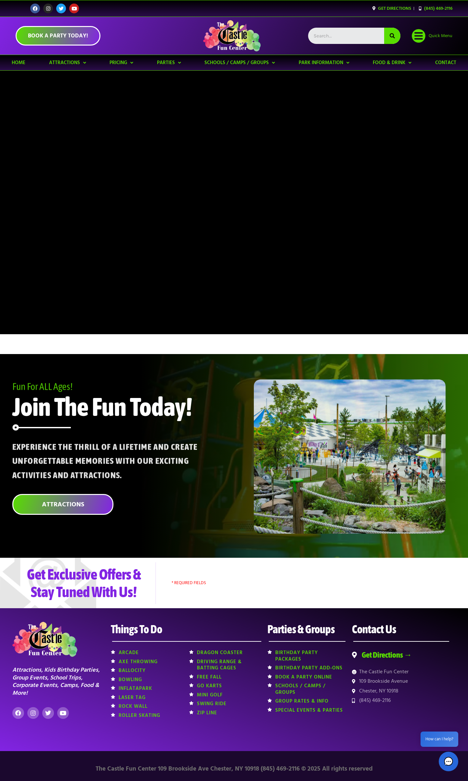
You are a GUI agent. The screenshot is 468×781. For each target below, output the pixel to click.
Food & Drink (392, 62)
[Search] (392, 36)
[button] (448, 761)
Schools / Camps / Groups (239, 62)
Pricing (121, 62)
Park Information (324, 62)
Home (18, 62)
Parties (169, 62)
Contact (445, 62)
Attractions (67, 62)
